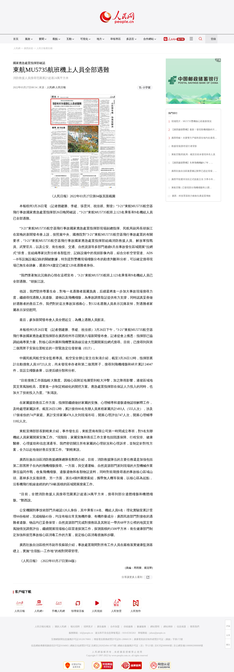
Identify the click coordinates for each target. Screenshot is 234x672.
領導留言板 (77, 604)
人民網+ (39, 604)
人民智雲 (116, 604)
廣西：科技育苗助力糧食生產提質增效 (191, 196)
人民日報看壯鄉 (44, 48)
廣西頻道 (28, 48)
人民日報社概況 (43, 626)
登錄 (213, 39)
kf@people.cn (86, 633)
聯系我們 (194, 626)
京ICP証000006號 (163, 645)
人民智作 (135, 604)
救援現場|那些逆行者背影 (184, 146)
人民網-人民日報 (56, 87)
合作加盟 (114, 626)
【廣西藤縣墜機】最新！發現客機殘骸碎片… (194, 129)
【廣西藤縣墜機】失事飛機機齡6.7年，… (192, 163)
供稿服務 (128, 626)
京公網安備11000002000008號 (188, 645)
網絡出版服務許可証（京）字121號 (135, 645)
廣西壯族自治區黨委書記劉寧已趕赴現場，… (194, 171)
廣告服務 (101, 626)
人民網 (16, 48)
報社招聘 (75, 626)
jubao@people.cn (157, 633)
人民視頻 (97, 604)
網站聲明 (154, 626)
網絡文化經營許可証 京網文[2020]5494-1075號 (93, 645)
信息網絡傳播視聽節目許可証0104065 (50, 645)
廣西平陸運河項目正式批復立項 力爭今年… (193, 179)
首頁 (15, 39)
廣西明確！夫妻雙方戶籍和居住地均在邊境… (194, 138)
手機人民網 (58, 604)
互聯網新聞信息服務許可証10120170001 (71, 639)
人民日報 (19, 604)
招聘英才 (88, 626)
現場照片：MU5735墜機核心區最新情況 (191, 121)
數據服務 (141, 626)
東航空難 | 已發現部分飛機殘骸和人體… (191, 187)
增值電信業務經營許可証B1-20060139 (112, 639)
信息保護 (181, 626)
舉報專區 (115, 39)
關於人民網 (60, 626)
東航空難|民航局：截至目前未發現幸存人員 (193, 154)
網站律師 (168, 626)
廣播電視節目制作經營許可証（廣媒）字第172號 (158, 639)
